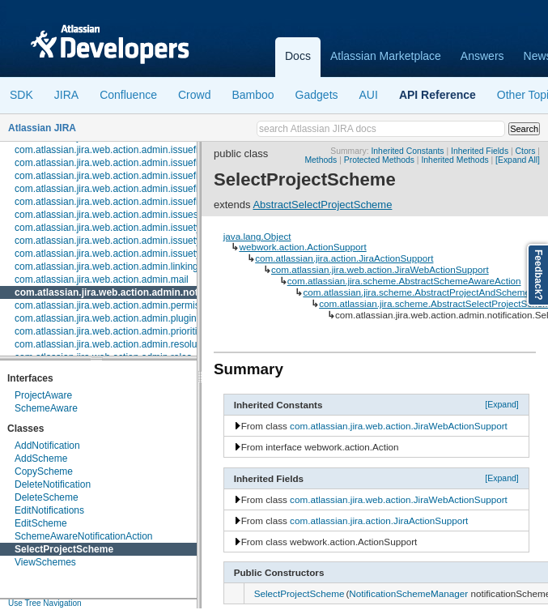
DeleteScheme (47, 497)
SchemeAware (46, 408)
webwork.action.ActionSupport (302, 246)
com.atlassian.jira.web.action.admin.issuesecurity (121, 214)
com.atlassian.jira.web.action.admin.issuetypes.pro (124, 253)
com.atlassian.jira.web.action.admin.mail (102, 279)
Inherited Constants (407, 151)
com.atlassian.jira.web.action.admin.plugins (108, 318)
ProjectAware (43, 395)
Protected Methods (379, 160)
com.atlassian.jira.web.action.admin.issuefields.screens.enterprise (157, 188)
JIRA (66, 94)
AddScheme (41, 458)
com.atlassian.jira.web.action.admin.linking (106, 266)
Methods (320, 160)
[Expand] (502, 404)
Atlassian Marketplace (385, 55)
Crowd (194, 94)
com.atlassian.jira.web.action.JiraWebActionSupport (380, 269)
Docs (298, 55)
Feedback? (538, 275)
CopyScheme (44, 471)
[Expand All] (517, 160)
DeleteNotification (53, 484)
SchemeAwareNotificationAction (84, 536)
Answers (482, 55)
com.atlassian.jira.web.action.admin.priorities (111, 331)
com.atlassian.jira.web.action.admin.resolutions (116, 344)
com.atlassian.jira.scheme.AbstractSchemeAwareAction (404, 280)
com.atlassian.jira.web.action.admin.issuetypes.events (131, 240)
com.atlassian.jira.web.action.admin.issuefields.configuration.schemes (165, 150)
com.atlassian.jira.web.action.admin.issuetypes (115, 227)
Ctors (526, 151)
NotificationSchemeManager (408, 593)
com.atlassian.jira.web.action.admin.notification (125, 292)
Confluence (128, 94)
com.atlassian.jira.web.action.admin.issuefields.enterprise (138, 162)
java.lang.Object (257, 236)
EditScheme (41, 523)
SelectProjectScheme (64, 549)
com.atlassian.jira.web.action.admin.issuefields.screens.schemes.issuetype (176, 201)
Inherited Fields (479, 151)
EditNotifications (49, 510)
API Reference (437, 94)
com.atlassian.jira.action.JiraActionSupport (344, 258)
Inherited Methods (454, 160)
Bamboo (253, 94)
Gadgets (316, 94)
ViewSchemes (45, 562)
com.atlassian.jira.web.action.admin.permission (116, 305)
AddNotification (47, 445)
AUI (368, 94)
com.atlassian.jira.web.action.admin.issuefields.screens (134, 175)
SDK (21, 94)
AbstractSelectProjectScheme (322, 204)
